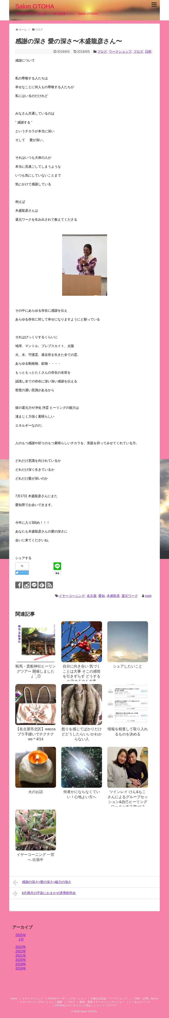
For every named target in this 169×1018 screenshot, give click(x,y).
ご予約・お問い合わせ (145, 998)
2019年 (20, 964)
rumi (148, 596)
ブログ (102, 51)
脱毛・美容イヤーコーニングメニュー (101, 1001)
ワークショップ (120, 51)
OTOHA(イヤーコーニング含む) (73, 1005)
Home (13, 998)
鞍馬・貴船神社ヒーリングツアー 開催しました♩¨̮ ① (35, 671)
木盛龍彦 (113, 596)
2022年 (20, 951)
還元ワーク (130, 596)
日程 (148, 51)
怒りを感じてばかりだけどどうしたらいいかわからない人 (81, 734)
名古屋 (92, 596)
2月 (21, 939)
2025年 (20, 935)
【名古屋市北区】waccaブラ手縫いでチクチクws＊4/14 (35, 734)
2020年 (20, 960)
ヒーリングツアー (107, 1005)
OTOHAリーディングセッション (67, 998)
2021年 (20, 955)
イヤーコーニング (72, 596)
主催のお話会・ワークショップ (108, 998)
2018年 (20, 968)
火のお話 (35, 792)
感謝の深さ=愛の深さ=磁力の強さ (41, 882)
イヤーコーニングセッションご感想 (41, 1001)
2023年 (20, 947)
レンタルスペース (141, 1001)
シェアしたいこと (127, 666)
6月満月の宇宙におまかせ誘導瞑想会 (44, 893)
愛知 (101, 596)
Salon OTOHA (34, 6)
